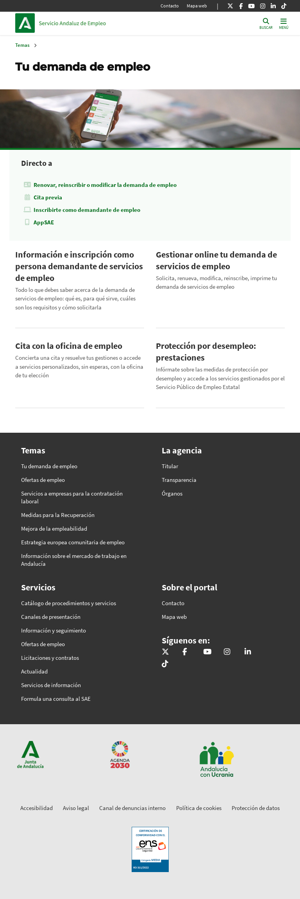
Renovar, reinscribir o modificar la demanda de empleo (105, 184)
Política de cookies (198, 808)
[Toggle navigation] (284, 23)
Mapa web (197, 6)
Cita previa (48, 197)
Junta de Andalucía (27, 23)
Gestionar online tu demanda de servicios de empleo (216, 260)
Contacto (170, 6)
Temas (22, 45)
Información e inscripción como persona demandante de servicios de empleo (79, 266)
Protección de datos (256, 808)
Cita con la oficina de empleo (68, 345)
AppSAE (44, 222)
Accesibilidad (36, 808)
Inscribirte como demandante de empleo (87, 209)
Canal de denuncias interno (132, 808)
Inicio (92, 23)
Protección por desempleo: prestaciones (206, 351)
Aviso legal (76, 808)
